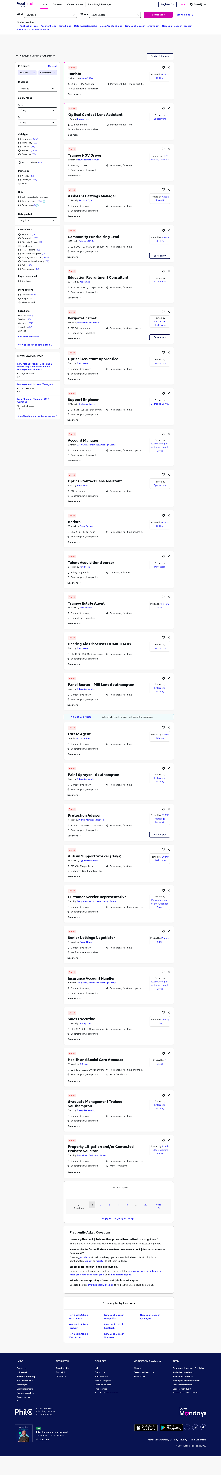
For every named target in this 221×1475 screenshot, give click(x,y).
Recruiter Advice (64, 1384)
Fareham (24, 319)
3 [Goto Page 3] (109, 1204)
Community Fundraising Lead (93, 237)
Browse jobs (185, 14)
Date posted (25, 214)
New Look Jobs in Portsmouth (142, 25)
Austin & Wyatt (86, 200)
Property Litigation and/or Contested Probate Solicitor (101, 1148)
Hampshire (25, 327)
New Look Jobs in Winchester (33, 29)
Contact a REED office (27, 1413)
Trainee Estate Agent (86, 603)
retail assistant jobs (93, 1274)
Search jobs (158, 14)
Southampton (47, 55)
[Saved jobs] (198, 4)
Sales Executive (81, 1019)
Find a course (101, 1376)
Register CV (167, 4)
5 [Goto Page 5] (127, 1204)
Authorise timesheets (183, 1372)
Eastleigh (24, 330)
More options (25, 289)
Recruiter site (62, 1368)
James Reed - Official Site (185, 1393)
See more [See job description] (74, 94)
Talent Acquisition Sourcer (91, 562)
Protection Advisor (84, 815)
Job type (23, 134)
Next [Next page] (158, 1206)
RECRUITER (62, 1361)
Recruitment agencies (66, 1380)
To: (19, 117)
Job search (22, 1372)
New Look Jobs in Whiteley (114, 1335)
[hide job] (169, 67)
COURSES (100, 1361)
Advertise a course (104, 1401)
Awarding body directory (107, 1393)
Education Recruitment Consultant (98, 277)
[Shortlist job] (163, 67)
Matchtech (84, 566)
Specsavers (83, 119)
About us (138, 1368)
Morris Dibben (83, 738)
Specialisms (25, 229)
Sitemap (21, 1417)
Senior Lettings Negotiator (91, 937)
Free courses (101, 1388)
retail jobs (75, 1274)
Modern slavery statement (146, 1384)
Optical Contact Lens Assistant (95, 114)
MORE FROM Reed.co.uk (147, 1361)
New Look (25, 55)
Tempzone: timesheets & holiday (188, 1368)
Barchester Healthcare (88, 322)
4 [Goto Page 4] (118, 1204)
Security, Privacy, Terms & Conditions (188, 1458)
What (20, 14)
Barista (74, 74)
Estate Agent (79, 734)
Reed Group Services (183, 1376)
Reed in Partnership (182, 1384)
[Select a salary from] (37, 110)
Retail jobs (65, 25)
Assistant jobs (48, 25)
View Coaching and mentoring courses (38, 416)
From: (20, 105)
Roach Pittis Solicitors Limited (91, 1155)
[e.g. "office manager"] (50, 15)
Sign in (88, 1260)
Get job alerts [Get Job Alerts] (159, 56)
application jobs (136, 1271)
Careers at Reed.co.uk (144, 1372)
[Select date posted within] (37, 220)
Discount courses (103, 1384)
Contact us (22, 1368)
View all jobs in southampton (35, 344)
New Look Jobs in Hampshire (114, 1316)
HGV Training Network (89, 159)
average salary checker (100, 1284)
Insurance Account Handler (91, 978)
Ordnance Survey (87, 404)
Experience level (27, 276)
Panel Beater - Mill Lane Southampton (101, 684)
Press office (139, 1376)
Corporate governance (145, 1380)
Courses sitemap (103, 1405)
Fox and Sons (86, 607)
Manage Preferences (158, 1458)
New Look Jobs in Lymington (150, 1316)
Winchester (25, 323)
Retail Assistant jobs (85, 25)
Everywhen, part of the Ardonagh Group (96, 444)
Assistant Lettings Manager (92, 196)
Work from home (25, 1380)
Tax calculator (23, 1401)
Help (19, 1409)
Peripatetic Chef (82, 318)
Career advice (23, 1397)
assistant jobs (154, 1271)
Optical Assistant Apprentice (93, 359)
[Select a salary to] (37, 122)
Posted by (23, 171)
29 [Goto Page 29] (145, 1204)
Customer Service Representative (97, 897)
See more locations (28, 336)
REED (176, 1361)
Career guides (102, 1397)
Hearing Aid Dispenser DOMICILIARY (100, 644)
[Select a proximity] (37, 89)
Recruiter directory (26, 1376)
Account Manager (83, 440)
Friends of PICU (86, 241)
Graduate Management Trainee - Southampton (96, 1103)
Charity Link (85, 1023)
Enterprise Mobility (86, 689)
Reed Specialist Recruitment (186, 1380)
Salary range (25, 97)
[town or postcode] (115, 15)
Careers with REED (182, 1388)
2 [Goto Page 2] (100, 1204)
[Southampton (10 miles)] (48, 72)
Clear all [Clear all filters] (52, 66)
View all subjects (103, 1380)
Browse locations (25, 1388)
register (100, 1260)
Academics (85, 281)
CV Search (61, 1376)
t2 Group (83, 1064)
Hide (20, 192)
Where (84, 14)
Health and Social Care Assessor (95, 1059)
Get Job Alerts (81, 717)
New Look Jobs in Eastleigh (114, 1326)
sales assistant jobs (120, 1274)
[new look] (27, 72)
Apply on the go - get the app (118, 1218)
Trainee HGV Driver (85, 155)
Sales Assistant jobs (111, 25)
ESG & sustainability (183, 1405)
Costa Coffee (86, 78)
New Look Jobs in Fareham (177, 25)
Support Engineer (83, 399)
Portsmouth (25, 315)
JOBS (20, 1361)
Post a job (60, 1372)
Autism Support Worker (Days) (94, 856)
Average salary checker (28, 1405)
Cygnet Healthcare (89, 860)
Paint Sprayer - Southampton (93, 774)
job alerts (85, 1257)
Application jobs (29, 25)
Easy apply (160, 255)
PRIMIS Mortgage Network (91, 819)
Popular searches (25, 1393)
